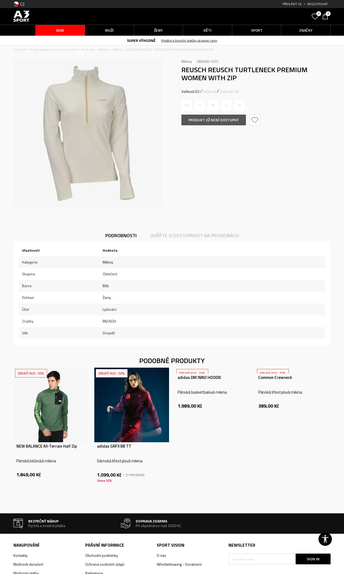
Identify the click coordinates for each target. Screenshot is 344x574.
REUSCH (109, 321)
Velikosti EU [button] (190, 91)
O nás (161, 555)
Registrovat (317, 3)
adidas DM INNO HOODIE (199, 377)
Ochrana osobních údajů (104, 564)
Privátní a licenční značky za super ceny (189, 40)
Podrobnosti (121, 235)
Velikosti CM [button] (229, 91)
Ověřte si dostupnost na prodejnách (194, 235)
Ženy (107, 297)
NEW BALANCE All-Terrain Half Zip (46, 446)
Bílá (106, 285)
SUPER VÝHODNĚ (141, 40)
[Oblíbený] (316, 15)
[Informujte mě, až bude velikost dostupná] (186, 105)
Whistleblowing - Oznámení (179, 564)
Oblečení (104, 49)
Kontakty (20, 555)
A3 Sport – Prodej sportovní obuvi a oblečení (45, 49)
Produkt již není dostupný (213, 120)
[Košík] (326, 15)
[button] (268, 16)
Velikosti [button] (209, 91)
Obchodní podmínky (101, 555)
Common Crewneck (275, 377)
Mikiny (118, 49)
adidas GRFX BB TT (114, 446)
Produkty (87, 49)
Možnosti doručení (28, 564)
